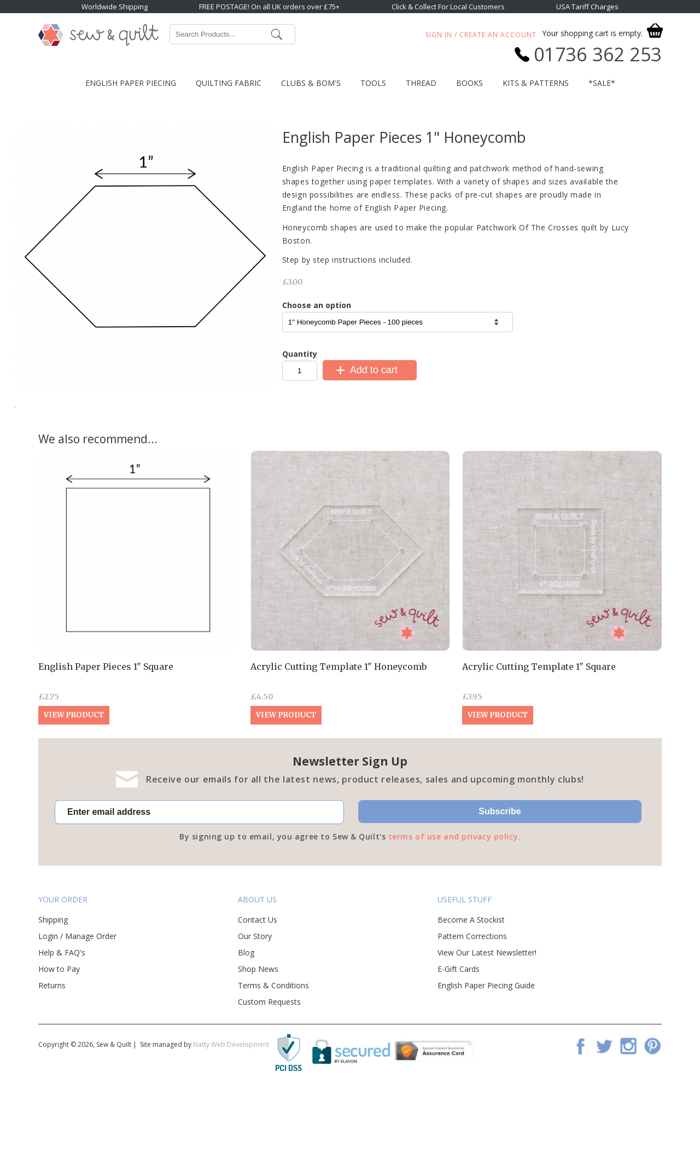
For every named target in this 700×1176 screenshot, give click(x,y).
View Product (74, 796)
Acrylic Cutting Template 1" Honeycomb (338, 747)
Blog (246, 1033)
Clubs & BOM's (311, 83)
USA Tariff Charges (587, 6)
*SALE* (601, 83)
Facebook (580, 1126)
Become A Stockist (471, 1000)
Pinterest (652, 1126)
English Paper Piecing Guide (486, 1066)
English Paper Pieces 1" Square (105, 747)
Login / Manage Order (77, 1017)
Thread (421, 83)
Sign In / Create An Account (480, 34)
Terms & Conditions (273, 1066)
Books (469, 83)
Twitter (604, 1126)
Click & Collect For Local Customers (448, 6)
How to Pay (59, 1050)
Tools (373, 83)
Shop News (258, 1050)
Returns (52, 1066)
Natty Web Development (231, 1125)
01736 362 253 (598, 54)
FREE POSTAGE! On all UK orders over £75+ (269, 6)
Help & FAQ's (61, 1033)
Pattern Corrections (472, 1017)
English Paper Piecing (130, 83)
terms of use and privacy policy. (454, 917)
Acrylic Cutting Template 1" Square (539, 747)
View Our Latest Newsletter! (487, 1033)
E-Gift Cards (459, 1050)
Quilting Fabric (228, 83)
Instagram (628, 1126)
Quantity (299, 354)
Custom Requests (269, 1082)
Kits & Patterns (536, 83)
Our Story (255, 1017)
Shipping (53, 1000)
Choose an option (316, 305)
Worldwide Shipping (114, 6)
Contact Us (257, 1000)
